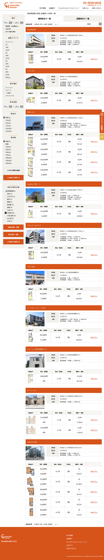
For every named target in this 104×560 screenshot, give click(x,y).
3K (6, 61)
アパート (8, 90)
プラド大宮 (31, 267)
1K (6, 44)
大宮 (9, 221)
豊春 (9, 202)
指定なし (8, 117)
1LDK (7, 50)
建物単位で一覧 (44, 18)
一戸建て (8, 93)
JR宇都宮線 (63, 41)
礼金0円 (8, 29)
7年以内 (8, 155)
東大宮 (69, 41)
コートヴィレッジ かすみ (36, 308)
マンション (9, 87)
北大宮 (10, 218)
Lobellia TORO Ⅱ (34, 184)
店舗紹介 (52, 8)
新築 (7, 144)
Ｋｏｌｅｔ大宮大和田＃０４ (37, 349)
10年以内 (8, 158)
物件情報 (43, 8)
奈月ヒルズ (31, 112)
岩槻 (9, 207)
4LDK (7, 75)
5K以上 (8, 77)
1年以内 (8, 147)
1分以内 (8, 120)
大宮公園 (11, 215)
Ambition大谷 (32, 442)
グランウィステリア (34, 225)
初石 (9, 194)
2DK (7, 55)
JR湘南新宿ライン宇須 (66, 125)
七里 (10, 210)
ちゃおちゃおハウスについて (68, 8)
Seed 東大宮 (31, 29)
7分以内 (8, 126)
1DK (7, 47)
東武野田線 (10, 191)
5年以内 (8, 152)
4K (6, 69)
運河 (9, 199)
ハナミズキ (31, 71)
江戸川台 (11, 196)
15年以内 (8, 160)
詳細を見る (94, 59)
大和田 (10, 213)
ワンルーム (9, 42)
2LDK (7, 58)
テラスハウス (10, 96)
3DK (7, 64)
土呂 (69, 195)
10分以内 (8, 128)
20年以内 (8, 163)
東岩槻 (10, 205)
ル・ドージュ (31, 390)
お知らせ (85, 8)
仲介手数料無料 (11, 32)
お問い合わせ (96, 8)
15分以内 (8, 131)
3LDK (7, 66)
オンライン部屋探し (102, 124)
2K (6, 53)
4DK (7, 72)
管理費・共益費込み (12, 26)
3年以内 (8, 149)
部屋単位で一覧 (82, 18)
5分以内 (8, 123)
